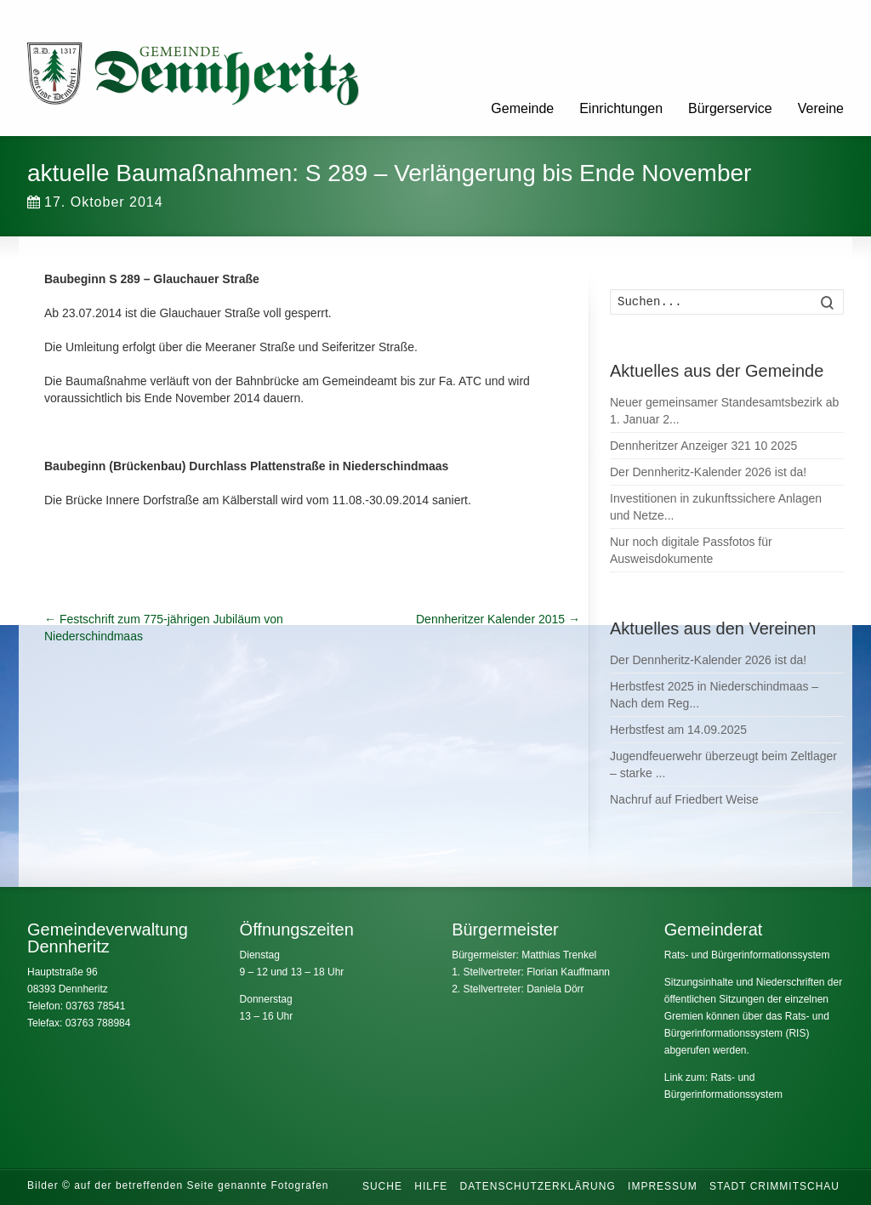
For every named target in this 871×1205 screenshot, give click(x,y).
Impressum (662, 1186)
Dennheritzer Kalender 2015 (498, 619)
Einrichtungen (621, 108)
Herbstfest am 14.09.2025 (678, 729)
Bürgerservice (730, 108)
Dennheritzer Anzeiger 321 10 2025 (703, 445)
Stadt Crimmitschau (774, 1186)
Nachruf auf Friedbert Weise (684, 799)
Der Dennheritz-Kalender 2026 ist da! (708, 472)
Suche (382, 1186)
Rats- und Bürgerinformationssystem (747, 955)
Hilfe (430, 1186)
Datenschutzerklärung (538, 1186)
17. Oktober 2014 (95, 202)
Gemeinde (522, 108)
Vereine (821, 108)
